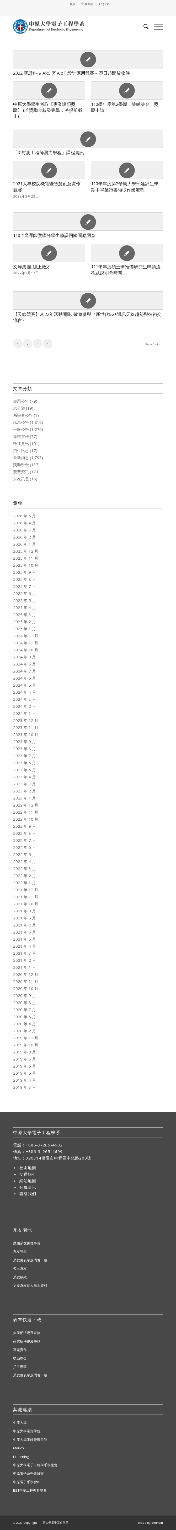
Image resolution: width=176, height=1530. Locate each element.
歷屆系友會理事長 (26, 1243)
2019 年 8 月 (24, 1059)
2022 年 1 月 (24, 882)
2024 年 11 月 (25, 642)
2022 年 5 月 (24, 854)
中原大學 (20, 1422)
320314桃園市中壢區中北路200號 (58, 1158)
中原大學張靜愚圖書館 (30, 1439)
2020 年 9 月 (24, 995)
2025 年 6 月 (24, 593)
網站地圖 (27, 1180)
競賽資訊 (21, 471)
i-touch (18, 1448)
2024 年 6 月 (24, 678)
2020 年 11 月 (25, 981)
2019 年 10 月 (25, 1044)
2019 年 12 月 (25, 1037)
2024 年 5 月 (24, 685)
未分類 (19, 408)
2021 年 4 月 (24, 946)
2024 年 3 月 (24, 699)
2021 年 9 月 (24, 910)
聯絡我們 (27, 1193)
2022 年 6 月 (24, 847)
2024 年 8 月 (24, 664)
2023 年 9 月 (24, 741)
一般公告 (21, 429)
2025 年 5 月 (24, 600)
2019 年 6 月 (24, 1066)
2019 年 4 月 (24, 1080)
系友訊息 (21, 478)
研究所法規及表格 (26, 1341)
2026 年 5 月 (24, 515)
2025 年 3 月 (24, 614)
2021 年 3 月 (24, 953)
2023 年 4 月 (24, 776)
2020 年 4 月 (24, 1023)
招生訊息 (21, 450)
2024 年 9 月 (24, 656)
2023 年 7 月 (24, 755)
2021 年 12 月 (25, 889)
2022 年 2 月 (24, 875)
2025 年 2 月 (24, 621)
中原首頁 (87, 4)
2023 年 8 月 (24, 748)
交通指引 (27, 1174)
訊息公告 (21, 422)
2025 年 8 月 (24, 579)
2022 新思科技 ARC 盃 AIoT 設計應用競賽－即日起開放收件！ (73, 73)
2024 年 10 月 (25, 649)
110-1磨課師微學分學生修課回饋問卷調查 (54, 235)
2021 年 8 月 (24, 917)
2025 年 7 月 (24, 586)
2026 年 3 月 (24, 529)
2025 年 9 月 (24, 572)
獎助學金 (21, 464)
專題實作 (21, 436)
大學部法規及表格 (26, 1332)
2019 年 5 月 (24, 1073)
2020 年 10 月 (25, 988)
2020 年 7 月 (24, 1009)
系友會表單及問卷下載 (30, 1260)
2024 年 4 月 (24, 692)
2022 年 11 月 (25, 812)
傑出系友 (20, 1268)
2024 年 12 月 (25, 635)
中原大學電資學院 (26, 1431)
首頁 (72, 4)
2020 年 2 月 (24, 1030)
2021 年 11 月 (25, 896)
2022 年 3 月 (24, 868)
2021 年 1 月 (24, 967)
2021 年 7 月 (24, 925)
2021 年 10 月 (25, 903)
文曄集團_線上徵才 (32, 267)
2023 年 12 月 (25, 720)
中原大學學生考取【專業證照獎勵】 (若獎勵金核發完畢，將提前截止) (47, 110)
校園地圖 (27, 1167)
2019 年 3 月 (24, 1087)
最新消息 (21, 457)
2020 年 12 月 (25, 974)
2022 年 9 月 (24, 826)
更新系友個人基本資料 (30, 1285)
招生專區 (20, 1366)
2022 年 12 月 (25, 805)
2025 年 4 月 (24, 607)
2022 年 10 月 (25, 819)
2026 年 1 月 (24, 544)
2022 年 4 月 (24, 861)
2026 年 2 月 (24, 537)
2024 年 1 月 (24, 713)
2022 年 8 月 (24, 833)
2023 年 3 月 (24, 783)
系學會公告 (23, 415)
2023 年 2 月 (24, 790)
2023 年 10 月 (25, 734)
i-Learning (21, 1456)
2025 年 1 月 (24, 628)
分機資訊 (27, 1187)
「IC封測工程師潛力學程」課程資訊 (48, 152)
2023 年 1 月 (24, 798)
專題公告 (21, 401)
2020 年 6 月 (24, 1016)
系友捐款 (20, 1277)
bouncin (157, 1523)
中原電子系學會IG (26, 1482)
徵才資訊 (21, 443)
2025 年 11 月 (25, 558)
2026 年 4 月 (24, 522)
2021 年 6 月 (24, 932)
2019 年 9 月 (24, 1051)
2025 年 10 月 (25, 565)
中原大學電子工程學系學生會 (35, 1465)
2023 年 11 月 (25, 727)
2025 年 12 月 (25, 551)
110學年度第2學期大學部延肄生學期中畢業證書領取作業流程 (124, 187)
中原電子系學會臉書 (28, 1473)
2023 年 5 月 (24, 769)
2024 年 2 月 (24, 706)
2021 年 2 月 (24, 960)
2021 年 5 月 (24, 939)
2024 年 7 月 (24, 671)
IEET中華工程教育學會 (30, 1490)
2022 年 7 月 (24, 840)
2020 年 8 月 (24, 1002)
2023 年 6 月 (24, 762)
